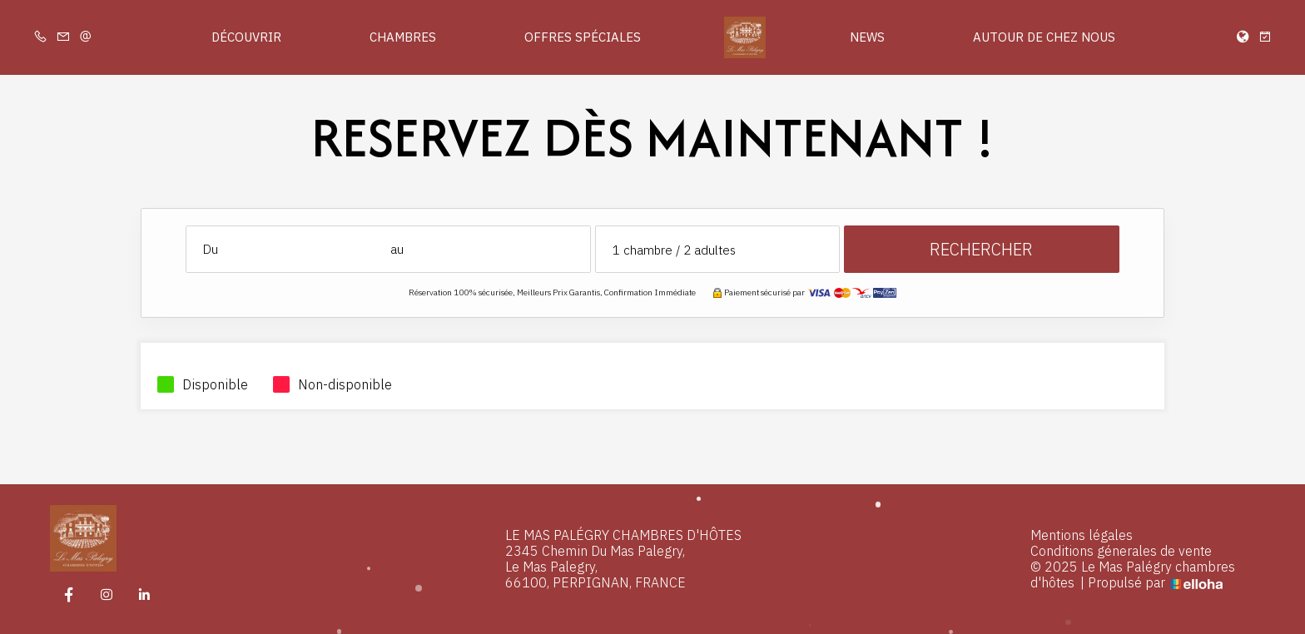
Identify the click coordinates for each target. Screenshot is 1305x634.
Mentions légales (1081, 535)
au (397, 249)
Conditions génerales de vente (1121, 551)
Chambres (403, 37)
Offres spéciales (582, 37)
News (867, 37)
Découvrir (246, 37)
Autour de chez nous (1044, 37)
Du (210, 249)
